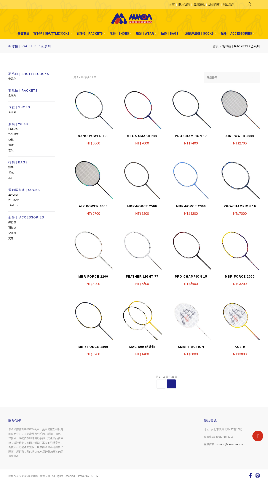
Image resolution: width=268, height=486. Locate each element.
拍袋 (11, 167)
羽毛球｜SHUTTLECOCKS (51, 33)
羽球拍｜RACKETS (89, 33)
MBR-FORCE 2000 (240, 276)
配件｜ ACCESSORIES (236, 33)
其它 (11, 177)
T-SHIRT (13, 134)
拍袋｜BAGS (169, 33)
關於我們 (184, 4)
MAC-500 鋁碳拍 (142, 346)
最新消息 (199, 4)
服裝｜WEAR (145, 33)
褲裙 (11, 145)
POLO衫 (13, 128)
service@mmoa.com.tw (229, 444)
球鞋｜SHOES (119, 33)
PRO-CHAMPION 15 (191, 276)
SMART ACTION (191, 346)
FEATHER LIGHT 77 (142, 276)
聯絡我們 (228, 4)
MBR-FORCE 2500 (142, 206)
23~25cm (13, 200)
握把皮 (12, 222)
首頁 (172, 4)
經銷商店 (214, 4)
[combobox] (232, 77)
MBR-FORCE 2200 (93, 276)
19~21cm (13, 205)
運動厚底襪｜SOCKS (199, 33)
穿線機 (12, 232)
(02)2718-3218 (224, 436)
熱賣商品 (23, 33)
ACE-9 (240, 346)
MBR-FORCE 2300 (191, 206)
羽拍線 (12, 227)
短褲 (11, 139)
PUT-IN (94, 475)
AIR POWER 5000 (239, 136)
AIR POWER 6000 (93, 206)
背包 (11, 172)
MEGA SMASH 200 (142, 136)
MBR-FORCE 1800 (93, 346)
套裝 (11, 150)
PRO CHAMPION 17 (191, 136)
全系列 (12, 78)
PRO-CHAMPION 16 (240, 206)
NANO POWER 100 (93, 136)
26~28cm (13, 194)
